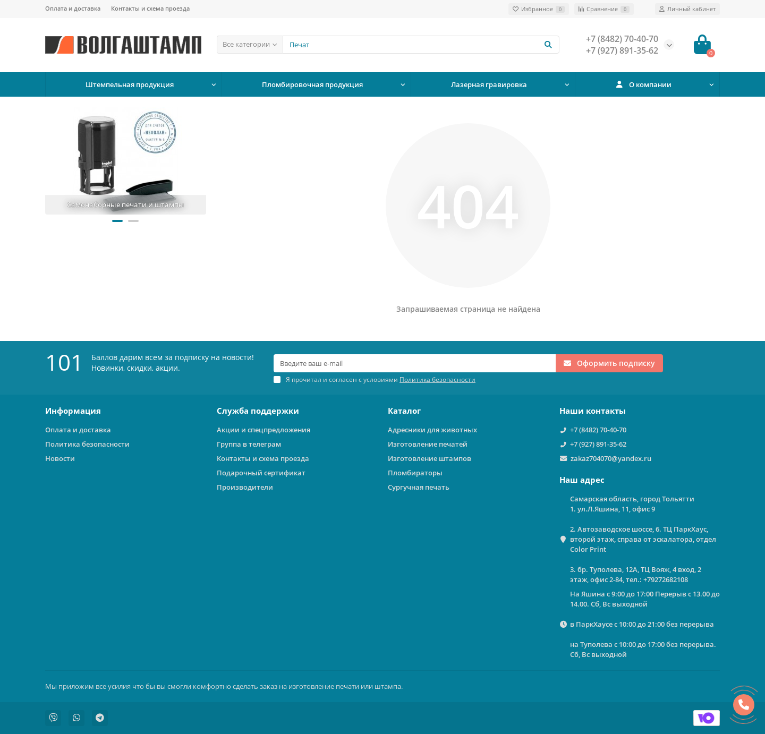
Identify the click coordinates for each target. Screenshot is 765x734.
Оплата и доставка (72, 8)
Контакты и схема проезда (150, 8)
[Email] (415, 363)
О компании (643, 84)
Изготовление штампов (429, 458)
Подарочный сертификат (261, 472)
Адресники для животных (432, 429)
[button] (117, 221)
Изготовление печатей (428, 444)
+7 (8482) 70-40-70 (598, 429)
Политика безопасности (87, 444)
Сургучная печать (418, 487)
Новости (60, 458)
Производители (245, 487)
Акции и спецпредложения (263, 429)
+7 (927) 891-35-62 (598, 444)
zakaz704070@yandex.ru (611, 458)
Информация (73, 410)
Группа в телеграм (249, 444)
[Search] (421, 45)
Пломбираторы (415, 472)
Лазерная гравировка (489, 84)
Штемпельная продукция (130, 84)
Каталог (404, 410)
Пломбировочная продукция (312, 84)
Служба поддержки (258, 410)
